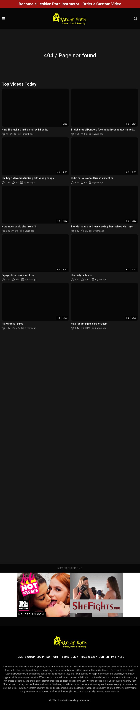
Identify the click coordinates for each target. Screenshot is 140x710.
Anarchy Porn (64, 700)
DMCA (74, 656)
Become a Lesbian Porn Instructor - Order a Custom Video (70, 4)
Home (19, 656)
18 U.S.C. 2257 (88, 656)
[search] (135, 18)
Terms (64, 656)
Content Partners (111, 656)
